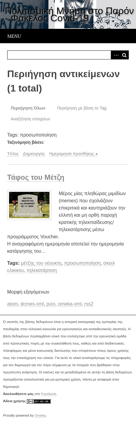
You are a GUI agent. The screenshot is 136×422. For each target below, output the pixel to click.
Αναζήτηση (124, 54)
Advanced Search (115, 54)
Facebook (48, 394)
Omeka (40, 415)
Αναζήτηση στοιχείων (30, 118)
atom (12, 303)
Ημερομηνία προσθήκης (71, 153)
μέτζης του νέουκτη (41, 263)
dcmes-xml (32, 303)
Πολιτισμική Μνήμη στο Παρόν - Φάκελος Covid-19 (69, 14)
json (50, 303)
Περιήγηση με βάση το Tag (82, 108)
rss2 (88, 303)
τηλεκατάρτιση (41, 270)
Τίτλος (13, 153)
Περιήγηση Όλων (28, 108)
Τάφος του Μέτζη (35, 177)
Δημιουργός (34, 153)
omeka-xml (70, 303)
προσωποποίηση (82, 263)
